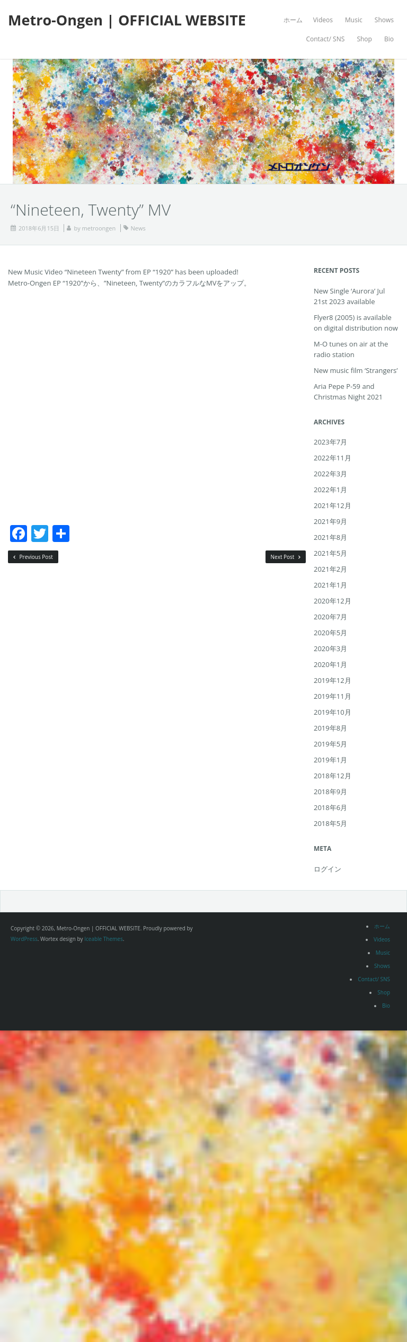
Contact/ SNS (325, 38)
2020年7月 (330, 616)
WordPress (24, 939)
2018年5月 (330, 823)
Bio (389, 38)
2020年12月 (332, 601)
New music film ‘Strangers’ (356, 370)
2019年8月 (330, 728)
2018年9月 (330, 791)
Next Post (286, 557)
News (138, 228)
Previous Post (33, 557)
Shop (364, 38)
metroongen (99, 228)
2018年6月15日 (39, 228)
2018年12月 (332, 775)
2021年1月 (330, 585)
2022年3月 (330, 473)
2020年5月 (330, 632)
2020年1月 (330, 664)
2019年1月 (330, 760)
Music (353, 19)
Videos (323, 19)
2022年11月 (332, 458)
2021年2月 (330, 569)
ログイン (327, 869)
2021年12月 (332, 505)
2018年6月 (330, 807)
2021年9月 (330, 521)
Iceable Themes (103, 939)
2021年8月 (330, 537)
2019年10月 (332, 712)
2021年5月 (330, 553)
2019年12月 (332, 680)
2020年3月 (330, 648)
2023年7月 (330, 442)
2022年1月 (330, 489)
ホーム (293, 19)
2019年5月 (330, 744)
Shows (384, 19)
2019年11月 (332, 696)
